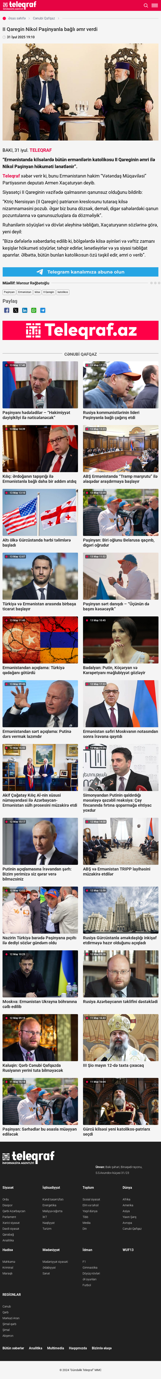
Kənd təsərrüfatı (53, 1199)
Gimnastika (90, 1267)
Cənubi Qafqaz (132, 1228)
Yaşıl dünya (90, 1211)
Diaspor (8, 1205)
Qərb (6, 1312)
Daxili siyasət (11, 1228)
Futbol (87, 1285)
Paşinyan (9, 292)
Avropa (127, 1222)
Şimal (6, 1330)
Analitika (8, 1240)
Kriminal (8, 1267)
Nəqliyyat (49, 1222)
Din (85, 1228)
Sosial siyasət (91, 1199)
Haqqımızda (78, 1348)
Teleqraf (11, 176)
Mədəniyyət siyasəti (55, 1261)
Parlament (9, 1217)
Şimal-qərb (9, 1324)
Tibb (85, 1217)
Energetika (49, 1205)
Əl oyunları (89, 1279)
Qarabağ (8, 1234)
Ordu (6, 1199)
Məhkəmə (9, 1261)
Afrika (126, 1199)
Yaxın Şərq (129, 1217)
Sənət (46, 1273)
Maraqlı (7, 1273)
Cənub (7, 1306)
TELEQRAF (41, 150)
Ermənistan (24, 292)
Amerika (128, 1205)
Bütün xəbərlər (13, 1348)
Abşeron (8, 1335)
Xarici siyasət (11, 1222)
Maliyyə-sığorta (52, 1211)
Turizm (47, 1228)
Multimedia (55, 1348)
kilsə (37, 292)
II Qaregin (48, 292)
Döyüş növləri (91, 1273)
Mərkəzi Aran (11, 1318)
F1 (84, 1261)
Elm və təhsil (91, 1205)
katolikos (63, 292)
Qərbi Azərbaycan (14, 1211)
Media (87, 1222)
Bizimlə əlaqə (102, 1348)
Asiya (126, 1211)
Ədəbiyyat (49, 1267)
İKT (45, 1217)
